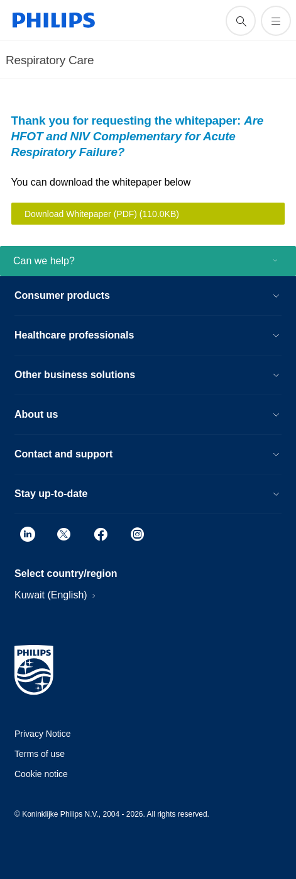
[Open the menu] (276, 21)
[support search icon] (241, 21)
